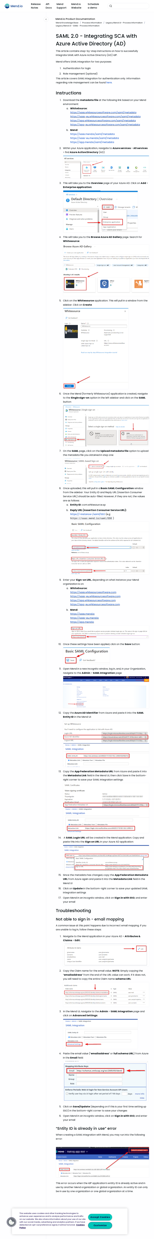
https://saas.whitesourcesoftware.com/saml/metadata (103, 112)
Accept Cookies (100, 1217)
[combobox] (128, 6)
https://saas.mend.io (82, 614)
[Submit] (110, 6)
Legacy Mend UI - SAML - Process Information (78, 25)
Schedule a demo (93, 5)
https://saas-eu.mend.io (84, 618)
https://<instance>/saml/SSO (87, 514)
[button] (11, 1222)
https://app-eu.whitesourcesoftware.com (95, 604)
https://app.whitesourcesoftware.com (93, 600)
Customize (100, 1225)
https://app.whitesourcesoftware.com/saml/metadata (103, 120)
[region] (70, 1221)
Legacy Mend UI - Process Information (124, 22)
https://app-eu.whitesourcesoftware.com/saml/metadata (105, 124)
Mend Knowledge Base (67, 22)
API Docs (49, 5)
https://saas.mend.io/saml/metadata (92, 134)
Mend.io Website (76, 5)
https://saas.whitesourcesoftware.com (93, 592)
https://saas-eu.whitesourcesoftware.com (95, 596)
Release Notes (36, 5)
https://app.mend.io (82, 622)
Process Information (92, 22)
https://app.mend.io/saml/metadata (92, 142)
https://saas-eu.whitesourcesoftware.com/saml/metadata (105, 116)
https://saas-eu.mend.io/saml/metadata (94, 138)
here (109, 82)
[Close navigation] (46, 19)
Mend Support (61, 5)
